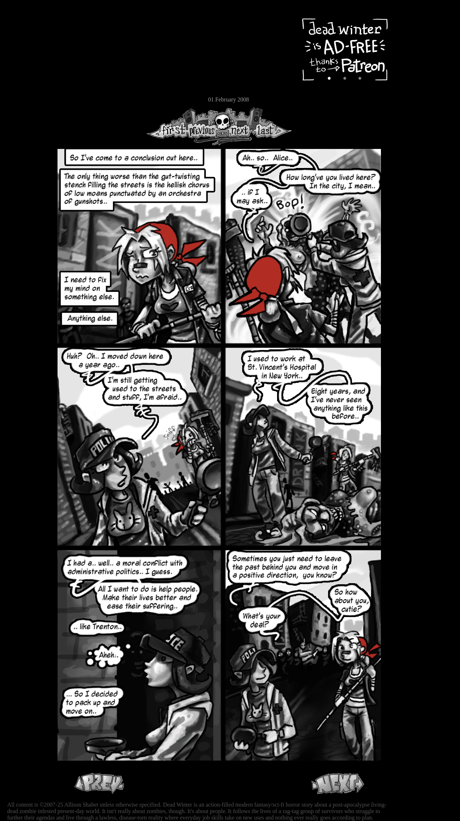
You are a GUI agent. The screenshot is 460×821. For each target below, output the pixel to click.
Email (27, 98)
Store (27, 87)
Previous (204, 126)
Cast (27, 64)
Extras (27, 76)
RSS (27, 111)
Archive (27, 51)
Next (237, 126)
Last (272, 126)
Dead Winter (54, 22)
